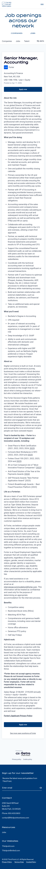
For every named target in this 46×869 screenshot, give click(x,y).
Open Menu (42, 4)
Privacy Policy (7, 862)
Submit (39, 788)
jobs (18, 41)
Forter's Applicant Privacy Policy (18, 716)
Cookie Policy (31, 862)
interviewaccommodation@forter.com (20, 587)
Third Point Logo (6, 4)
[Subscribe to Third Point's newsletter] (22, 788)
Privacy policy (16, 759)
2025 (32, 448)
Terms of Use (19, 862)
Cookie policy (27, 759)
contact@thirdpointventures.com (15, 818)
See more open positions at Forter (23, 733)
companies (7, 41)
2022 (38, 467)
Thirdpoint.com (8, 846)
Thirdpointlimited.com (11, 850)
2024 (27, 474)
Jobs (4, 832)
